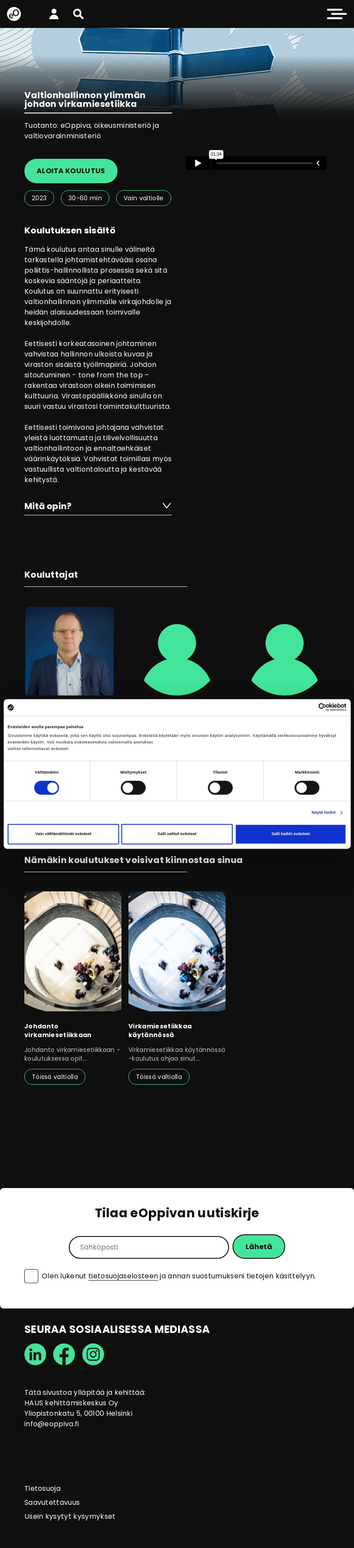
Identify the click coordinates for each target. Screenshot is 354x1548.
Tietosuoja (42, 1488)
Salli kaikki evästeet (291, 834)
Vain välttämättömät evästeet (63, 834)
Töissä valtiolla (55, 1076)
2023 (39, 198)
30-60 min (85, 198)
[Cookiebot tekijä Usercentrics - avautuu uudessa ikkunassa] (308, 707)
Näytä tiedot (324, 812)
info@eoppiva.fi (51, 1424)
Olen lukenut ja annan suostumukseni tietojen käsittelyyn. (179, 1276)
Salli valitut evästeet (177, 834)
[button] (78, 14)
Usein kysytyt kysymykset (70, 1516)
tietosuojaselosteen (123, 1276)
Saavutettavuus (52, 1502)
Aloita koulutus (71, 171)
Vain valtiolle (143, 198)
